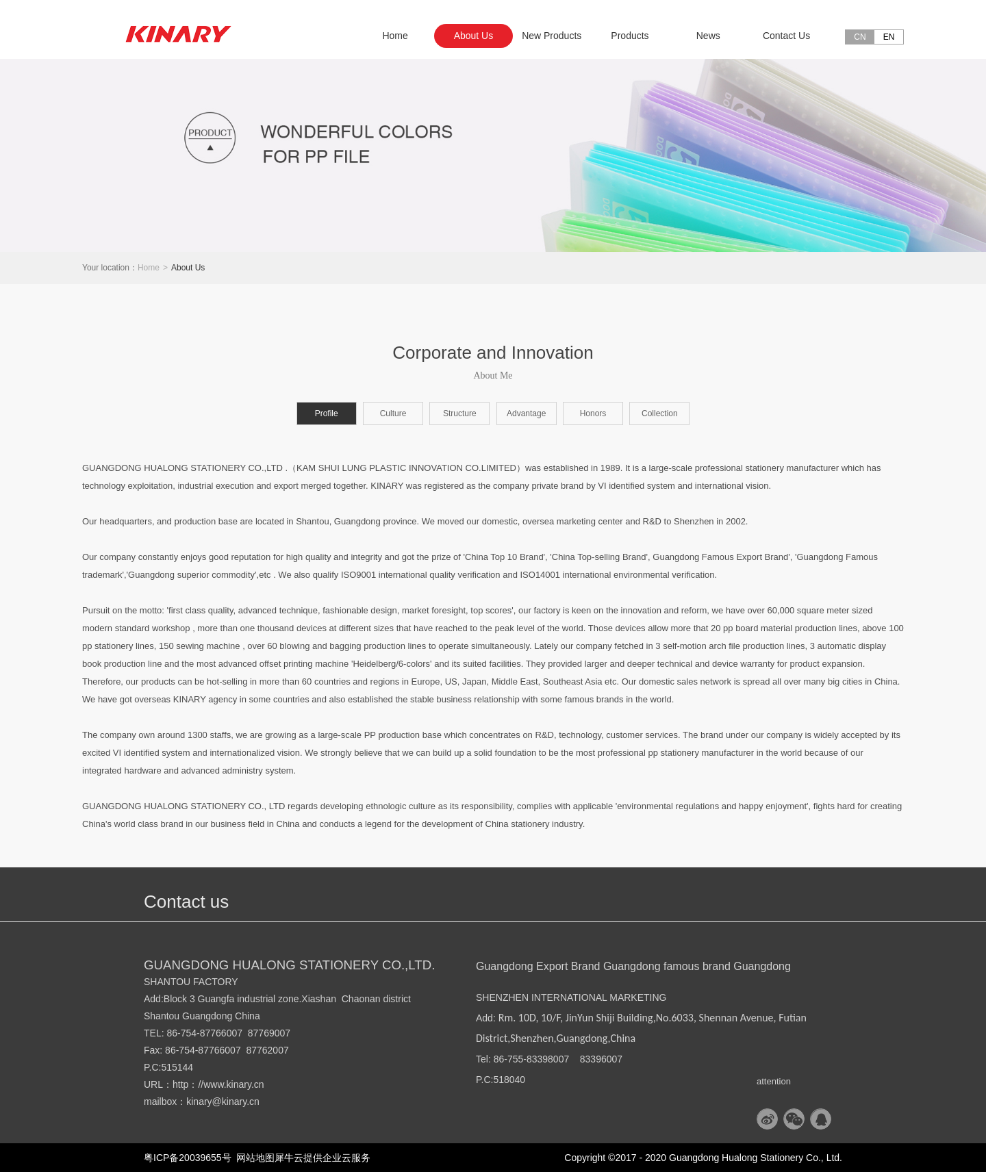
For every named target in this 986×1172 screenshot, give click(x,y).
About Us (188, 267)
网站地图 (253, 1157)
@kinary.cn (236, 1101)
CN (859, 37)
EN (889, 37)
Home (394, 35)
